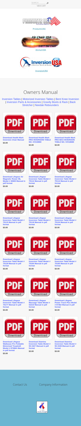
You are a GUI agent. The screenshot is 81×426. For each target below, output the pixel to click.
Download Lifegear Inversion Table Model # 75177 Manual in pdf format (13, 303)
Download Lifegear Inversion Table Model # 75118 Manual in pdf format (39, 221)
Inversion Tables (11, 99)
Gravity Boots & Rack (55, 102)
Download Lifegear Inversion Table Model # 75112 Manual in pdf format (39, 180)
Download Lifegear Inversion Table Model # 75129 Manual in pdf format (13, 262)
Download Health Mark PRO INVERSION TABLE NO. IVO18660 (40, 140)
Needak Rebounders (47, 105)
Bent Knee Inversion (67, 99)
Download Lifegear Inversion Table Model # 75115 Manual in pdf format (13, 221)
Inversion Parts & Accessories (24, 102)
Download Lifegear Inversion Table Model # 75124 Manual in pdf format (65, 221)
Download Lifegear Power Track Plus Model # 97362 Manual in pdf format (66, 303)
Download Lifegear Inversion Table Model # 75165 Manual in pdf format (65, 262)
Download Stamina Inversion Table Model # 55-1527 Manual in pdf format (39, 345)
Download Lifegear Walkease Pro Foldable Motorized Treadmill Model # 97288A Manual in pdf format (13, 346)
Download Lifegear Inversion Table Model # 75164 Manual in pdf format (39, 262)
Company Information (53, 384)
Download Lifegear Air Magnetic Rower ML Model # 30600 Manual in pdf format (14, 180)
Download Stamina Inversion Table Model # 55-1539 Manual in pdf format (65, 345)
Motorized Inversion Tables (38, 99)
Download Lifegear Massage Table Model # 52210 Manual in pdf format (39, 303)
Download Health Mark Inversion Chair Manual (13, 139)
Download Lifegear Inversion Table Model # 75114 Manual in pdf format (65, 180)
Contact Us (20, 384)
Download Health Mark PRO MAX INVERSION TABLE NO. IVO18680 (65, 140)
